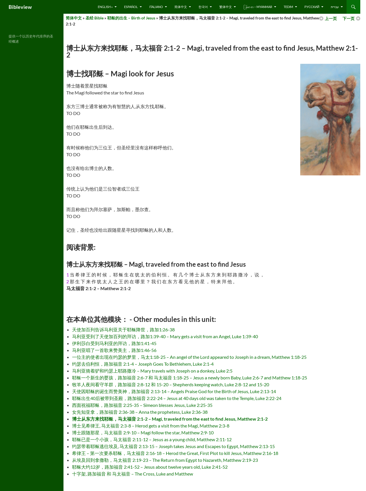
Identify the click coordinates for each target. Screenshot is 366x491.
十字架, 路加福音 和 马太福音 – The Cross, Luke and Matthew (132, 473)
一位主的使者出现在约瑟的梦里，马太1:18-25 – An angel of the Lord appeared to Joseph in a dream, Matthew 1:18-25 (189, 357)
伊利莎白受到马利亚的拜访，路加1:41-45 (114, 343)
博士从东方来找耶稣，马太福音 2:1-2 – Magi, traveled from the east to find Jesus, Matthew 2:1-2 (170, 418)
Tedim (288, 7)
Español (131, 7)
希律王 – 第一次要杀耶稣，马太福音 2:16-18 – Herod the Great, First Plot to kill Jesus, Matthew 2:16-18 (175, 453)
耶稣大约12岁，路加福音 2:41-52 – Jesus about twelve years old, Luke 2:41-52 (150, 467)
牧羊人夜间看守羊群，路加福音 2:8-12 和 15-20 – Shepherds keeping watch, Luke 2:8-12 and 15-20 (170, 384)
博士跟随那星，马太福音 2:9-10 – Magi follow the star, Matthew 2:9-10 (143, 432)
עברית (335, 7)
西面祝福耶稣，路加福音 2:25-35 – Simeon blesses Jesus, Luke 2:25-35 (142, 405)
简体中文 (180, 7)
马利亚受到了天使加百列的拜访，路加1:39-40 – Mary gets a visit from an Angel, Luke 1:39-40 (165, 336)
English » (105, 7)
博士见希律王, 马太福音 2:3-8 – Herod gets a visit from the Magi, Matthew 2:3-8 (150, 425)
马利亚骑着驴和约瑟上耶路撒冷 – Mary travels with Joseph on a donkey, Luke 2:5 (152, 370)
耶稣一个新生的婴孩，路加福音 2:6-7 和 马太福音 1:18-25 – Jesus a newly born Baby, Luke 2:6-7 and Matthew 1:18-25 (189, 377)
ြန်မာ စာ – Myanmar (257, 7)
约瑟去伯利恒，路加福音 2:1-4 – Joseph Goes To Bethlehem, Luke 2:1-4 (143, 364)
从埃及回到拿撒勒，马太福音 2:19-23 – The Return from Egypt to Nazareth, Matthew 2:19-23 (165, 460)
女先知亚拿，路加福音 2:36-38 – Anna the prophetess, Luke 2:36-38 (140, 412)
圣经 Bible (94, 17)
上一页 (331, 18)
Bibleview (20, 7)
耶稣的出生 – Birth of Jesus (131, 17)
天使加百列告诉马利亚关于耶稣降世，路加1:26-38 (123, 329)
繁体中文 (225, 7)
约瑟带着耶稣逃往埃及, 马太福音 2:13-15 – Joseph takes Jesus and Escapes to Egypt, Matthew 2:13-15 (173, 446)
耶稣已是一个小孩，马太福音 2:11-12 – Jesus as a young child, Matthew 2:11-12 (152, 439)
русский (312, 7)
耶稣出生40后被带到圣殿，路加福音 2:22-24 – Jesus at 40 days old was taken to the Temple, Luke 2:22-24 (176, 398)
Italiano (156, 7)
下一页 (349, 18)
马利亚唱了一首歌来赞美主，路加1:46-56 (114, 350)
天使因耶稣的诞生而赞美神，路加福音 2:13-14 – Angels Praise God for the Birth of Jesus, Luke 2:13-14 (174, 391)
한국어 (203, 7)
